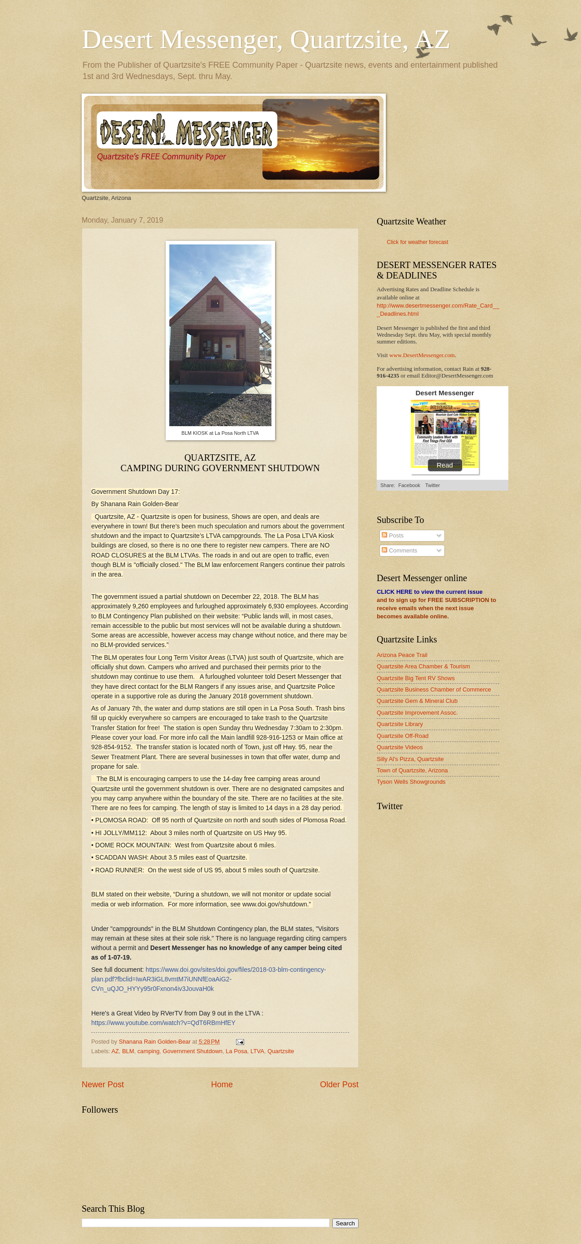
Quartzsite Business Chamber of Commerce (434, 689)
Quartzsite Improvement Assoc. (417, 712)
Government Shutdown (192, 1051)
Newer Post (103, 1084)
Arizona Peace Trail (402, 655)
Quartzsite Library (400, 724)
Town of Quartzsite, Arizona (412, 770)
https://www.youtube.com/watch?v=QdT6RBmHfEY (163, 1022)
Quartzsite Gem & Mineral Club (417, 700)
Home (222, 1084)
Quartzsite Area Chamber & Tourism (423, 666)
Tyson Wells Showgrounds (411, 781)
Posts (393, 535)
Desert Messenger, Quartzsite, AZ (266, 39)
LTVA (257, 1051)
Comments (399, 550)
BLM (128, 1051)
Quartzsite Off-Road (402, 735)
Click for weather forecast (417, 242)
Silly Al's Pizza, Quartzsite (410, 759)
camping (149, 1051)
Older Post (339, 1084)
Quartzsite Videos (400, 747)
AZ (114, 1051)
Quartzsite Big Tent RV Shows (416, 678)
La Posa (236, 1051)
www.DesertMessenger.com (422, 355)
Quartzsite (280, 1051)
